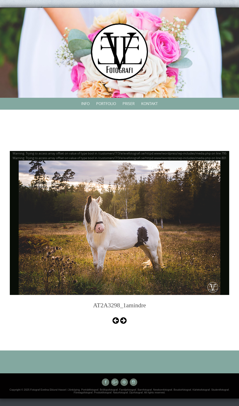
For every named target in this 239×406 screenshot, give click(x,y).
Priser (129, 103)
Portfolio (106, 103)
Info (85, 103)
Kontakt (149, 103)
